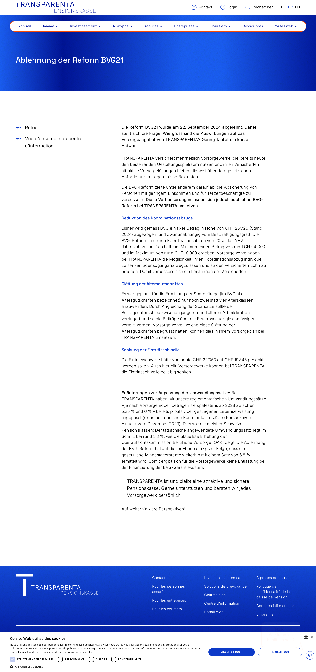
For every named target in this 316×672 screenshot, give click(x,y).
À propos (121, 26)
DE (283, 7)
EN (297, 7)
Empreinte (265, 614)
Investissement (83, 26)
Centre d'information (221, 603)
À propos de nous (271, 578)
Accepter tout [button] (231, 652)
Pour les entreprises (169, 600)
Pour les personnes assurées (168, 589)
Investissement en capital (225, 578)
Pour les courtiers (167, 609)
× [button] (311, 637)
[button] (50, 26)
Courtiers (218, 26)
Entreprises (184, 26)
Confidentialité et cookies (277, 606)
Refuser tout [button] (280, 652)
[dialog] (158, 652)
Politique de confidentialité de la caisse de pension (273, 591)
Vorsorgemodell (156, 405)
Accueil (24, 26)
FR (290, 7)
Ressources (253, 26)
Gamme (48, 26)
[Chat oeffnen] (310, 655)
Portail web (283, 26)
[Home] (56, 7)
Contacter (160, 578)
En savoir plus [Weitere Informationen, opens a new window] (84, 652)
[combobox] (306, 637)
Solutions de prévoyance (225, 586)
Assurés (151, 26)
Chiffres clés (215, 595)
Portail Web (214, 612)
